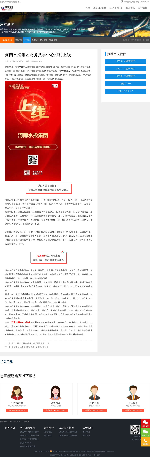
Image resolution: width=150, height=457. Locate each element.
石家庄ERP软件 (6, 422)
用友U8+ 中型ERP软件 (126, 76)
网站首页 (10, 427)
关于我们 (142, 8)
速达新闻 (43, 40)
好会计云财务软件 (126, 91)
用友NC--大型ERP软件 (126, 61)
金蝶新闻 (35, 40)
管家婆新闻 (53, 40)
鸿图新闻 (18, 40)
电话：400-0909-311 (108, 451)
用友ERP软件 (99, 8)
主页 (132, 40)
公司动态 (17, 422)
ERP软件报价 (116, 8)
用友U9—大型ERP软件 (126, 69)
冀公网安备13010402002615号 (62, 451)
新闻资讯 (130, 8)
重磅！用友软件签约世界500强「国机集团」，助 (31, 343)
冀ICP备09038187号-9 (42, 451)
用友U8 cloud (125, 84)
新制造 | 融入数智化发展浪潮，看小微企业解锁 (30, 347)
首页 (88, 8)
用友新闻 (146, 40)
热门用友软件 (27, 427)
